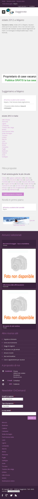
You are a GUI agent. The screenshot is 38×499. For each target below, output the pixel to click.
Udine (27, 178)
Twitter (11, 495)
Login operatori (22, 6)
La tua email (7, 410)
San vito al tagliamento (17, 188)
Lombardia (5, 125)
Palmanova (13, 189)
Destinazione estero (8, 481)
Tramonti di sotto (7, 186)
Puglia (4, 149)
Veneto (4, 129)
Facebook (2, 495)
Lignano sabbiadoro (15, 178)
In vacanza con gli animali (12, 349)
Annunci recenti (8, 353)
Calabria (4, 153)
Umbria (4, 137)
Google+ (6, 495)
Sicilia (3, 155)
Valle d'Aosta (6, 120)
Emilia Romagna (7, 133)
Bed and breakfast (9, 356)
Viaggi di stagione (9, 346)
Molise (4, 145)
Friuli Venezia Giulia (8, 131)
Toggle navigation (3, 12)
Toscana (4, 135)
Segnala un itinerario (10, 339)
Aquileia (27, 180)
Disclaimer (16, 375)
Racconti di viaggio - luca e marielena (16, 244)
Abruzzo (4, 143)
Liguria (4, 124)
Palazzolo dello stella (27, 182)
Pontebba (5, 182)
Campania (5, 147)
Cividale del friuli (28, 184)
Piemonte (5, 122)
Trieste (4, 178)
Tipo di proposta (8, 403)
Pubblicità (16, 384)
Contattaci (32, 6)
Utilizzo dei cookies (19, 373)
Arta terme (13, 180)
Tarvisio (4, 180)
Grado (21, 180)
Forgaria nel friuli (9, 184)
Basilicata (5, 151)
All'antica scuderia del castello (14, 100)
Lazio (3, 141)
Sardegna (5, 157)
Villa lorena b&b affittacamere (13, 285)
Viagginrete (21, 11)
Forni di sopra (14, 182)
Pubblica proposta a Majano (12, 194)
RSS (16, 495)
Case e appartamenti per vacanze (14, 360)
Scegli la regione (8, 396)
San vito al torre (20, 186)
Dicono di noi (17, 377)
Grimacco (5, 188)
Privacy (15, 371)
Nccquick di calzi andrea (11, 326)
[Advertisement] (18, 54)
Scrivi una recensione (10, 343)
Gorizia (30, 186)
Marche (4, 139)
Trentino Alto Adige (8, 127)
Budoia (19, 184)
